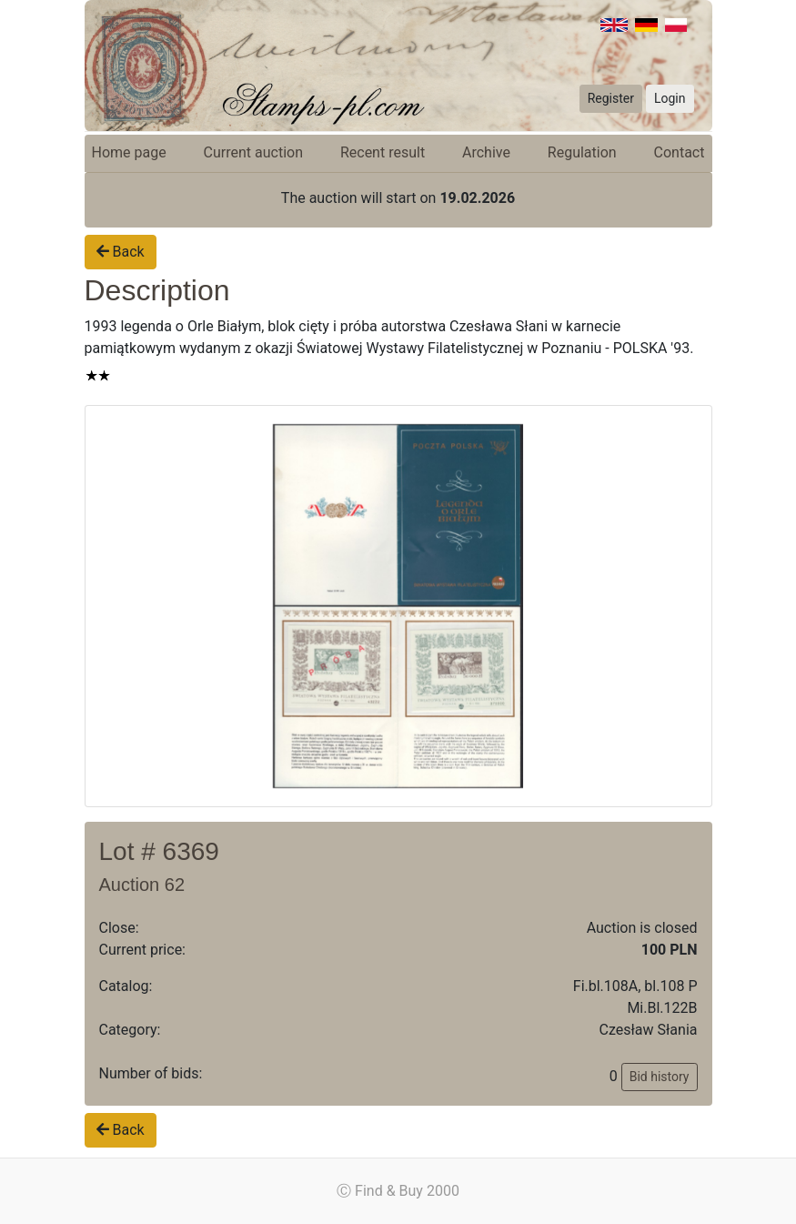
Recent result (382, 152)
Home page (129, 152)
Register (611, 98)
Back (120, 251)
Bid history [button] (660, 1076)
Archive (486, 152)
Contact (679, 152)
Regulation (582, 152)
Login (670, 98)
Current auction (253, 152)
